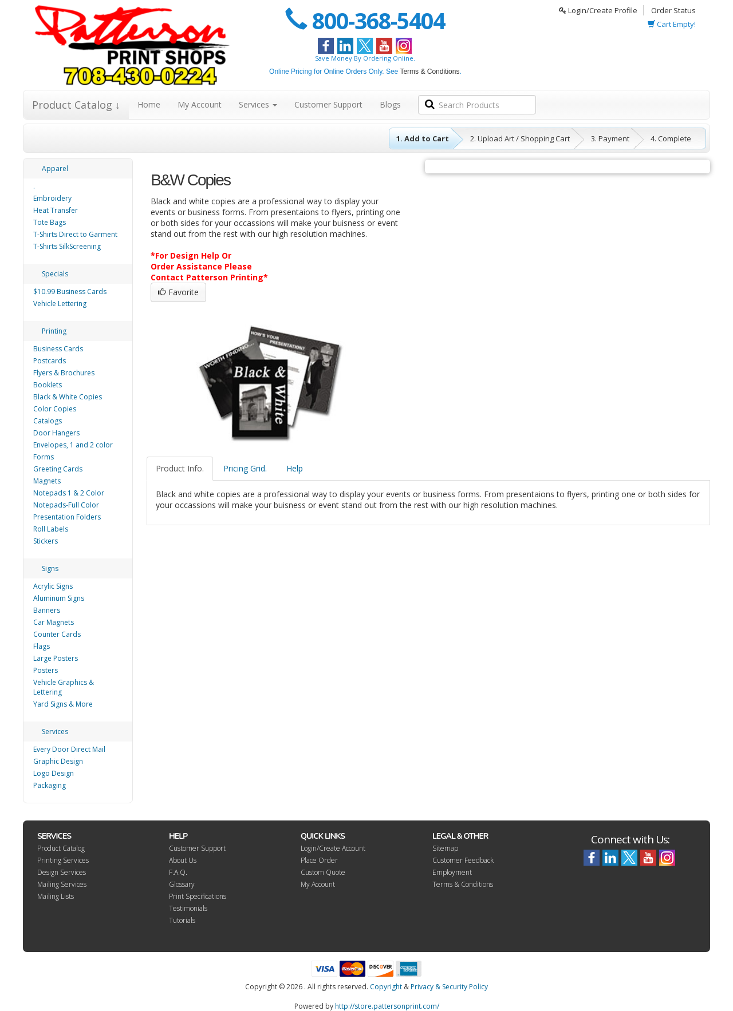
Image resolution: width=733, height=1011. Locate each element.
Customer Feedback (463, 860)
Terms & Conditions (429, 72)
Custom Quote (323, 872)
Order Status (673, 10)
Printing (54, 331)
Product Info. (180, 468)
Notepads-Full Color (66, 505)
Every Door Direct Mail (69, 749)
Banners (46, 610)
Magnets (47, 481)
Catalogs (47, 421)
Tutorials (182, 920)
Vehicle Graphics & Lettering (63, 687)
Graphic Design (58, 761)
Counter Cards (57, 634)
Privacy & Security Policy (449, 987)
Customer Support (328, 104)
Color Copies (54, 409)
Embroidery (52, 198)
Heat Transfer (55, 210)
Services (258, 104)
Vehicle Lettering (59, 303)
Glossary (182, 884)
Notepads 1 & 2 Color (68, 493)
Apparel (55, 168)
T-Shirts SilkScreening (67, 246)
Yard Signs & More (63, 704)
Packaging (49, 785)
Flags (41, 646)
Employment (452, 872)
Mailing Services (61, 884)
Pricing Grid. (245, 468)
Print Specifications (197, 896)
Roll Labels (50, 529)
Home (148, 104)
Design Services (61, 872)
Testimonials (188, 908)
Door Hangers (56, 433)
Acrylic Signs (53, 586)
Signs (50, 568)
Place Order (319, 860)
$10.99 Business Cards (70, 291)
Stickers (45, 541)
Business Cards (58, 349)
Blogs (390, 104)
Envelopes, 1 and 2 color (73, 445)
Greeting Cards (57, 469)
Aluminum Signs (58, 598)
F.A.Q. (178, 872)
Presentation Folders (67, 517)
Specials (55, 274)
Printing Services (63, 860)
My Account (200, 104)
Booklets (47, 385)
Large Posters (55, 658)
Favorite (178, 292)
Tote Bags (49, 222)
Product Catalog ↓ (76, 105)
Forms (43, 457)
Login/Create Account (333, 848)
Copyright (386, 987)
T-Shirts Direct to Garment (75, 234)
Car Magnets (53, 622)
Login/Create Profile (598, 10)
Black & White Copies (67, 397)
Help (294, 468)
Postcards (49, 361)
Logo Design (53, 773)
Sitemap (445, 848)
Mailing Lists (55, 896)
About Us (182, 860)
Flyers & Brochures (63, 373)
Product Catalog (61, 848)
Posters (45, 670)
